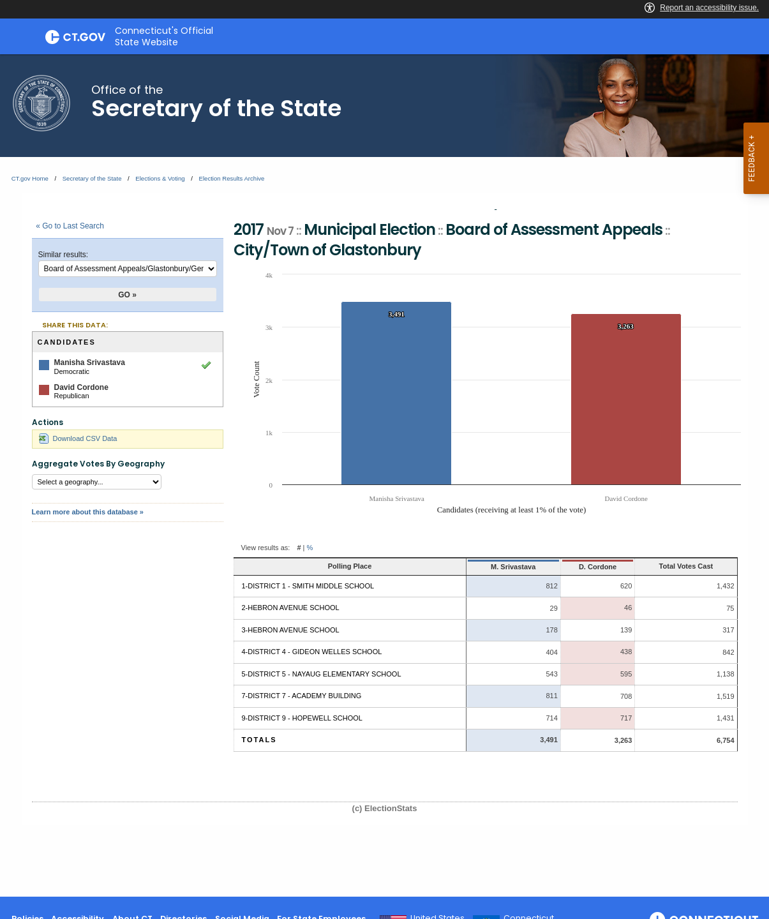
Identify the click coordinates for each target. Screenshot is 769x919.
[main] (384, 475)
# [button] (299, 547)
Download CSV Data (78, 438)
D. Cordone (555, 567)
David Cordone (81, 387)
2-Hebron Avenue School (291, 607)
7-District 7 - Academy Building (302, 695)
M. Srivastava (461, 567)
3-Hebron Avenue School (291, 630)
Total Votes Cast (668, 566)
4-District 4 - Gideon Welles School (312, 651)
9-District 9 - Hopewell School (302, 718)
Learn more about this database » (88, 512)
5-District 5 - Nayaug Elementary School (321, 674)
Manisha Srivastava (89, 362)
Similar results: (63, 254)
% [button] (310, 547)
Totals (259, 739)
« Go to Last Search (70, 225)
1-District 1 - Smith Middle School (308, 586)
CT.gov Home (30, 178)
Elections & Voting (159, 178)
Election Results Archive (232, 178)
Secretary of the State (92, 178)
